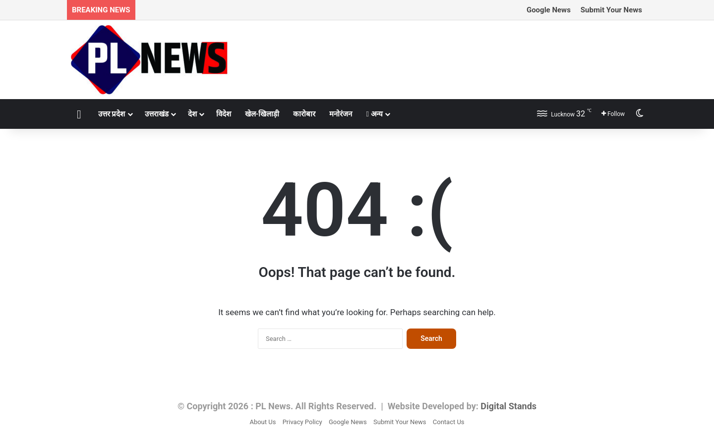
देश (192, 114)
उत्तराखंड (157, 114)
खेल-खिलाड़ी (262, 114)
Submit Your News (611, 9)
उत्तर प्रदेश (111, 114)
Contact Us (449, 422)
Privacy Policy (302, 422)
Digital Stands (508, 406)
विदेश (223, 114)
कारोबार (304, 114)
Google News (549, 9)
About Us (262, 422)
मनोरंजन (340, 114)
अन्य (374, 114)
